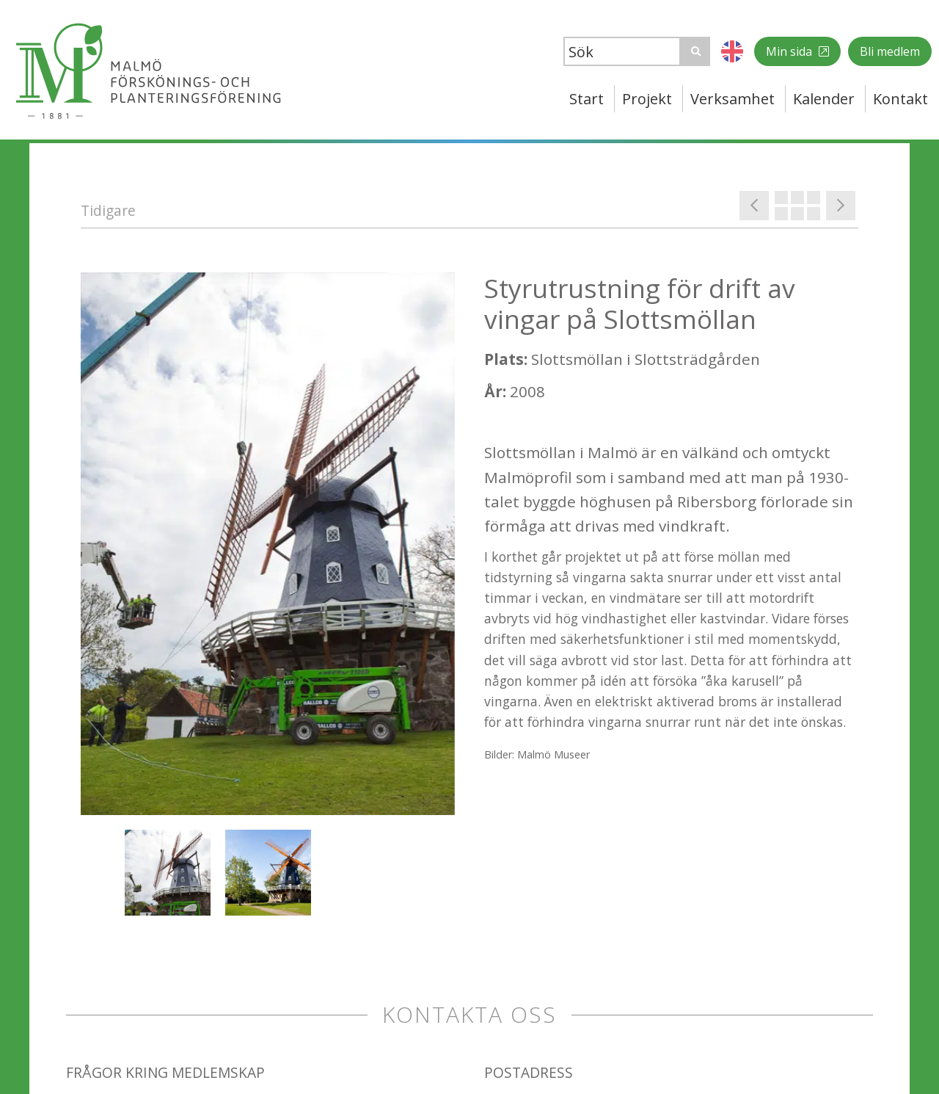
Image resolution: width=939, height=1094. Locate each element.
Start (586, 99)
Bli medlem (890, 51)
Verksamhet (732, 99)
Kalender (824, 99)
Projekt (647, 99)
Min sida (790, 51)
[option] (268, 543)
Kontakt (900, 99)
